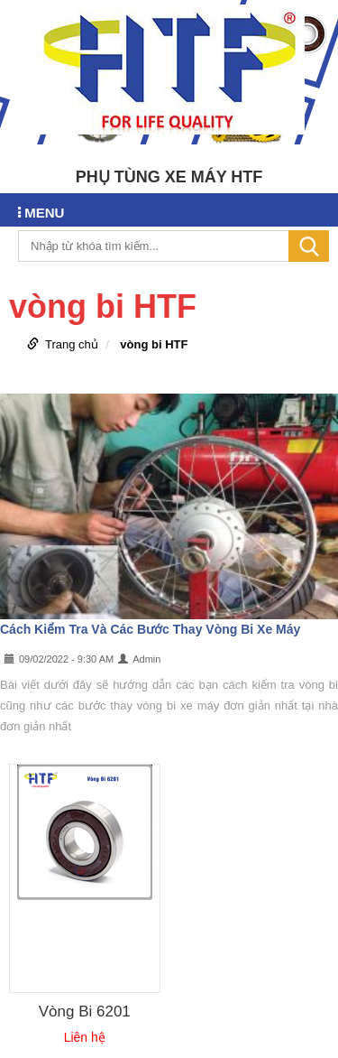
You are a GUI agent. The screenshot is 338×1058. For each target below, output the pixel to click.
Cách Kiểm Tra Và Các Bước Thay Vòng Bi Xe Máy (150, 629)
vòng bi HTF (153, 344)
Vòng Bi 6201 (85, 1011)
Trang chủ (71, 344)
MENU (41, 212)
